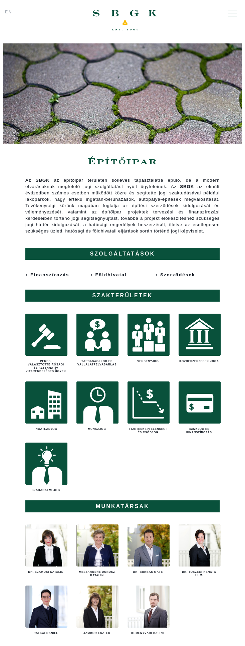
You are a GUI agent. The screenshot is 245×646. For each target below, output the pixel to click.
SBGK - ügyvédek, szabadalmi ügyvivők (125, 20)
